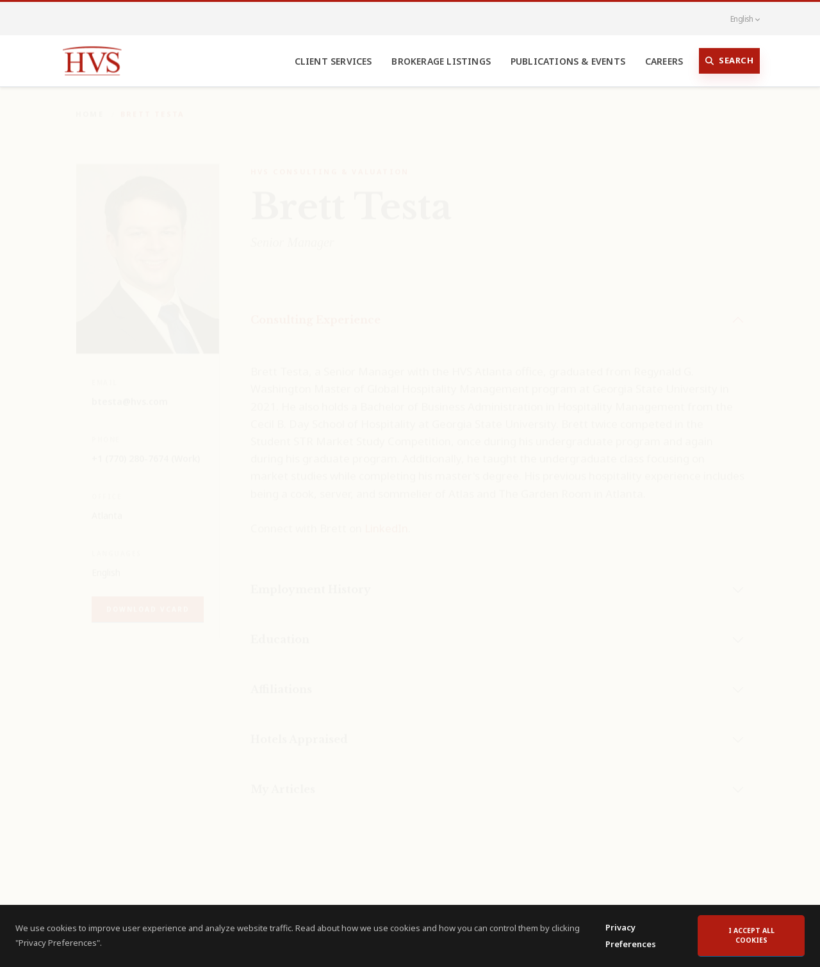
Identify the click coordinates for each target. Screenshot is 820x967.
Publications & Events (568, 61)
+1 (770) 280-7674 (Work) (146, 449)
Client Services (333, 61)
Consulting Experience (315, 310)
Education (279, 630)
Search (729, 60)
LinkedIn (386, 519)
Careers (664, 61)
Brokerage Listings (441, 61)
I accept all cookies (751, 940)
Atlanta (107, 506)
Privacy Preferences (630, 941)
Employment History (310, 580)
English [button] (738, 18)
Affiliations (281, 680)
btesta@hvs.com (130, 392)
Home (90, 105)
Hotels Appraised (299, 730)
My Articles (282, 780)
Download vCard (148, 600)
